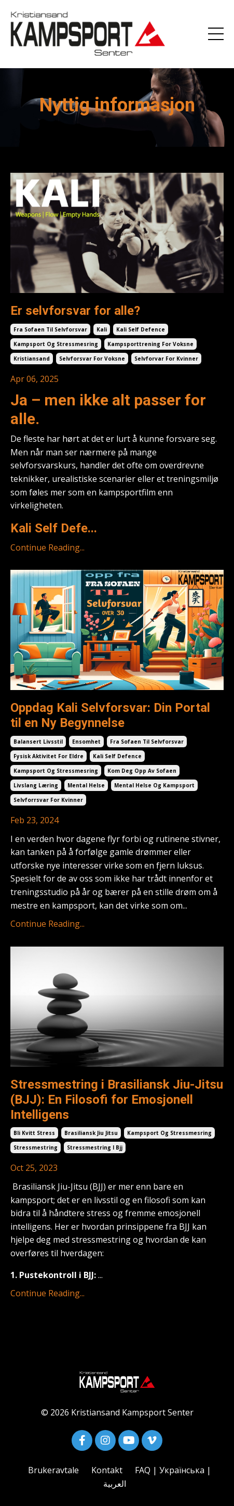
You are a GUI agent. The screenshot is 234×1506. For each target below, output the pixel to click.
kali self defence (140, 329)
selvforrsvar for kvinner (48, 799)
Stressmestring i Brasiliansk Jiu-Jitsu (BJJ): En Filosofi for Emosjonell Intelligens (116, 1099)
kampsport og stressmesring (55, 344)
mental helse (86, 785)
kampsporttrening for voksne (150, 344)
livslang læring (35, 785)
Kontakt (106, 1470)
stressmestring (35, 1147)
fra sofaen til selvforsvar (50, 329)
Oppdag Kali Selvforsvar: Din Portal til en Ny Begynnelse (110, 715)
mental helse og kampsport (154, 785)
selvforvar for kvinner (166, 358)
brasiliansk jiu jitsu (91, 1133)
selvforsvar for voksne (92, 358)
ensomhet (86, 741)
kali (102, 329)
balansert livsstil (38, 741)
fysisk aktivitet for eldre (48, 756)
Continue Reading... (47, 547)
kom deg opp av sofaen (141, 770)
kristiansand (31, 358)
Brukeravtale (53, 1470)
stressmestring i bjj (94, 1147)
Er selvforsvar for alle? (75, 310)
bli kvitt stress (34, 1133)
